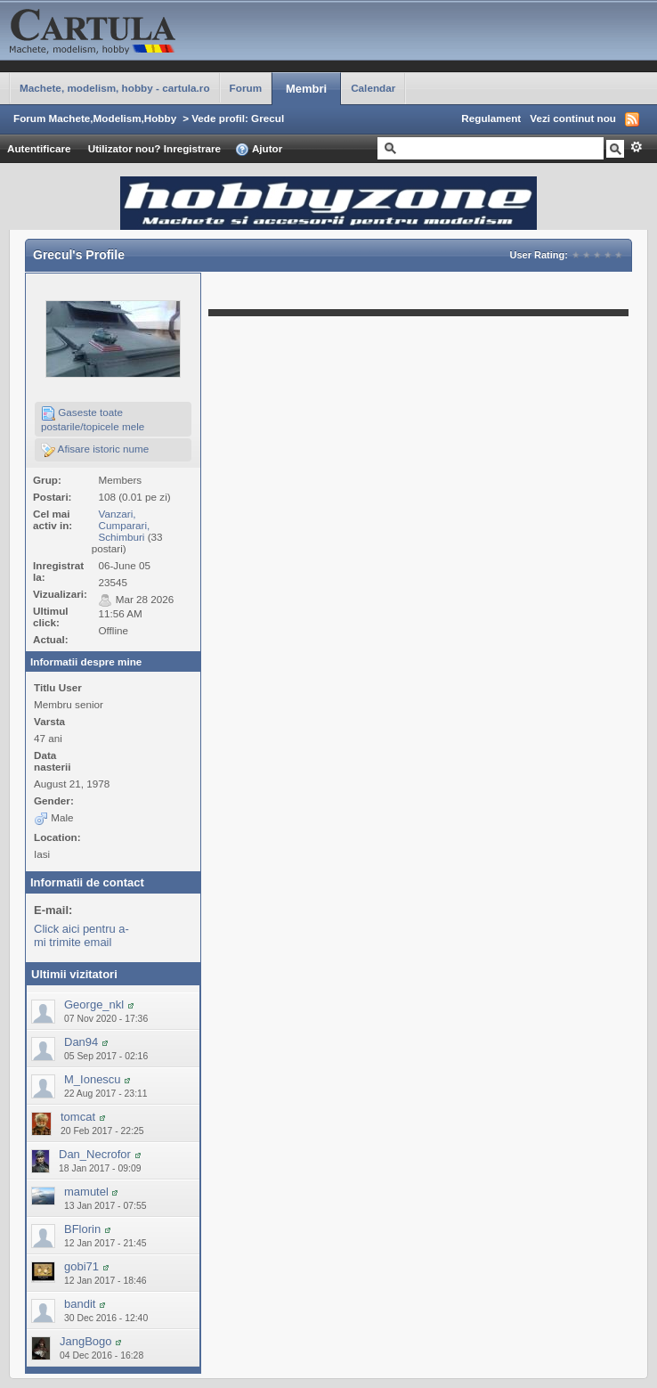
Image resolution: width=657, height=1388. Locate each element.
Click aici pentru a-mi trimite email (81, 935)
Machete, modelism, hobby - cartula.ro (115, 88)
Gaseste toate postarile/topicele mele (92, 419)
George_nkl (94, 1004)
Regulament (491, 118)
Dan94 (81, 1042)
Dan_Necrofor (95, 1154)
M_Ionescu (92, 1079)
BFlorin (82, 1229)
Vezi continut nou (573, 118)
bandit (79, 1303)
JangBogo (86, 1341)
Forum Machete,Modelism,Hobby (94, 118)
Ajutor (258, 150)
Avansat (636, 147)
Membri (306, 88)
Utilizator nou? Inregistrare (154, 148)
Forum (246, 88)
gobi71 (81, 1266)
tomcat (78, 1116)
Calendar (373, 88)
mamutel (86, 1191)
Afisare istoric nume (95, 450)
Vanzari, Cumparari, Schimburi (124, 525)
